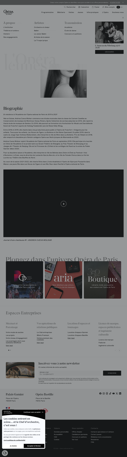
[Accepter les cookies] (34, 446)
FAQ (92, 442)
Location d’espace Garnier (78, 332)
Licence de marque (106, 340)
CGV (55, 437)
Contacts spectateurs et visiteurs (102, 432)
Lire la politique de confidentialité (14, 440)
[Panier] (96, 7)
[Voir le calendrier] (84, 7)
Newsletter (95, 439)
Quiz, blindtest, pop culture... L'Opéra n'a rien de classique (63, 286)
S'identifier (115, 2)
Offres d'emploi (77, 432)
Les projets (10, 335)
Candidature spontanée (80, 434)
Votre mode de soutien (14, 332)
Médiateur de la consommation (101, 437)
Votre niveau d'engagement (16, 338)
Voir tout (9, 345)
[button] (5, 453)
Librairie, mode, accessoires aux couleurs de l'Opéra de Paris (102, 286)
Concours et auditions (79, 437)
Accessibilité (58, 434)
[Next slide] (119, 350)
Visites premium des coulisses (44, 339)
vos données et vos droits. (64, 383)
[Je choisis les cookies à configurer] (13, 446)
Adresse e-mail (44, 372)
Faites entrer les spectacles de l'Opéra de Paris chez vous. (24, 286)
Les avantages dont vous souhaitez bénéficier (15, 342)
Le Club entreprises (44, 332)
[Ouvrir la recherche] (70, 7)
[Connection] (108, 7)
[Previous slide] (115, 350)
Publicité (102, 342)
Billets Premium (43, 335)
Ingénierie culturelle (106, 345)
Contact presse (96, 434)
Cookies (56, 439)
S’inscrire (112, 373)
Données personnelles (61, 432)
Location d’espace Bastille (78, 335)
